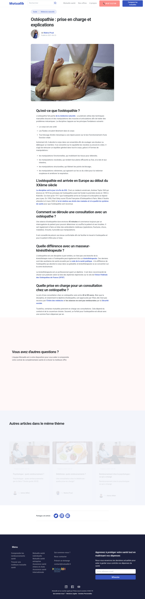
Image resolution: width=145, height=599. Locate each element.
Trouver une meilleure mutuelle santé (18, 565)
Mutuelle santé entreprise (39, 560)
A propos (93, 3)
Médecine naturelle (47, 12)
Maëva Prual (49, 33)
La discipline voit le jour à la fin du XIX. (52, 190)
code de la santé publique (82, 261)
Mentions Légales (71, 593)
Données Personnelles (85, 593)
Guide (35, 12)
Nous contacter (60, 557)
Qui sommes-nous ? (62, 552)
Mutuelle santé (69, 3)
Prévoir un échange (62, 561)
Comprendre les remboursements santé (18, 556)
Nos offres (82, 3)
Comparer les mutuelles (133, 3)
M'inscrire (115, 577)
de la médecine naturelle (66, 116)
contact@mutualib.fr (62, 564)
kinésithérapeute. (90, 258)
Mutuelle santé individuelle (39, 554)
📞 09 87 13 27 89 (109, 3)
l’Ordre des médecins (55, 301)
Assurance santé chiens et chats (39, 565)
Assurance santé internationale (39, 570)
